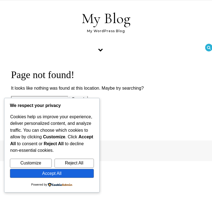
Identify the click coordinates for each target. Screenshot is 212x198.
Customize (30, 163)
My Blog (106, 18)
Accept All (51, 173)
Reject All (74, 163)
